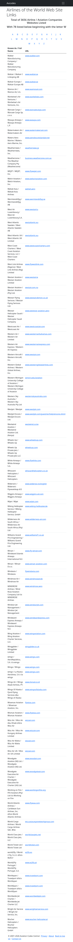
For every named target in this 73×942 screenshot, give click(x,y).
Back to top (60, 936)
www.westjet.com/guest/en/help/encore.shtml (45, 414)
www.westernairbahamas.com (38, 334)
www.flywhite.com (33, 460)
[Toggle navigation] (63, 3)
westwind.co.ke (31, 424)
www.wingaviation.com (35, 633)
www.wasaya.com (32, 120)
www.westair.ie (31, 277)
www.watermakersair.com (36, 130)
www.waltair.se (31, 74)
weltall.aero (30, 189)
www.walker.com (32, 55)
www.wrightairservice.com (36, 909)
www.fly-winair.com (33, 551)
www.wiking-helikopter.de (36, 506)
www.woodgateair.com (35, 771)
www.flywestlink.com (34, 264)
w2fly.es (28, 852)
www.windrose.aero (33, 586)
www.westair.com (32, 354)
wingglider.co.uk (32, 646)
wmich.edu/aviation (33, 377)
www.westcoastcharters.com (37, 245)
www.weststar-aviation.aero (37, 310)
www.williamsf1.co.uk (34, 535)
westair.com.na (31, 287)
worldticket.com (32, 845)
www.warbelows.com (34, 96)
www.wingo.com (32, 657)
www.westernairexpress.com (37, 344)
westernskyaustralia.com (36, 396)
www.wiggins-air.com (34, 494)
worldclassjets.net (33, 834)
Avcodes (11, 3)
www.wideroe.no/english (36, 484)
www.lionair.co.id (32, 682)
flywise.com (30, 702)
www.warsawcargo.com (35, 109)
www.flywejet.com (33, 171)
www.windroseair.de (34, 578)
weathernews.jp (32, 148)
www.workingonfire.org (35, 790)
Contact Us (16, 939)
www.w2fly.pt (31, 862)
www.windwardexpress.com (37, 618)
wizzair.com (30, 720)
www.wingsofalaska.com (36, 689)
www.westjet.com (32, 409)
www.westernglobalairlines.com (39, 364)
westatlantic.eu (31, 222)
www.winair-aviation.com (36, 564)
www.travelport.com (34, 875)
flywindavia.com (32, 571)
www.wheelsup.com (33, 440)
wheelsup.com (31, 447)
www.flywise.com (32, 713)
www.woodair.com (33, 758)
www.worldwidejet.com (35, 896)
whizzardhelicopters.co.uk (36, 471)
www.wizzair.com (32, 730)
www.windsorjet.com (34, 605)
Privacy (44, 936)
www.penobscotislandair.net (37, 137)
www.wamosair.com (33, 89)
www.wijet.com (31, 501)
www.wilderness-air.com (35, 519)
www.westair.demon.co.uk (36, 297)
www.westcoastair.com (35, 326)
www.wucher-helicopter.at (36, 919)
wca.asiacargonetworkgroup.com (39, 821)
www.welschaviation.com (36, 178)
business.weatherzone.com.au (38, 158)
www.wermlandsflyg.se (35, 199)
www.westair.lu (31, 209)
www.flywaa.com (32, 803)
